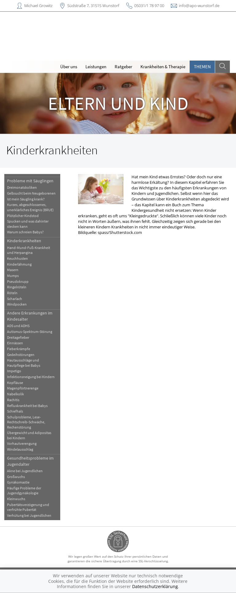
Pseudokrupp (18, 281)
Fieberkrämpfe (18, 348)
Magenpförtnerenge (22, 388)
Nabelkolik (15, 394)
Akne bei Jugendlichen (25, 470)
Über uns (68, 66)
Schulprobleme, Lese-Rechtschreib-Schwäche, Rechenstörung (26, 422)
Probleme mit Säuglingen (30, 181)
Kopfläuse (15, 382)
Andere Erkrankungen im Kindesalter (30, 316)
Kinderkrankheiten (24, 240)
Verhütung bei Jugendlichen (29, 515)
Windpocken (17, 304)
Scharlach (14, 298)
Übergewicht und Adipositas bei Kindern (29, 435)
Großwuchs (16, 476)
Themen (202, 66)
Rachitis (13, 399)
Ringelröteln (16, 287)
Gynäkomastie (18, 482)
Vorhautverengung (22, 443)
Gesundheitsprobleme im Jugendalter (30, 461)
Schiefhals (15, 411)
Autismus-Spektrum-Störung (29, 331)
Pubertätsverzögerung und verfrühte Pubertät (28, 507)
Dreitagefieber (18, 337)
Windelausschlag (20, 449)
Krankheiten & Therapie (162, 66)
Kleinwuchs (16, 498)
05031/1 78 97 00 (149, 5)
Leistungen (95, 66)
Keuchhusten (17, 258)
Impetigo (14, 371)
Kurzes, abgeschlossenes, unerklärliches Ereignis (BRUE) (30, 207)
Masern (12, 269)
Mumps (13, 275)
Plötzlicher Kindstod (23, 215)
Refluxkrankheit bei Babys (27, 405)
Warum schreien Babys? (25, 232)
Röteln (12, 293)
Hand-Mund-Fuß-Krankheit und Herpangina (28, 250)
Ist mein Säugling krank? (26, 199)
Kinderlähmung (19, 264)
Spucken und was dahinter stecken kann (28, 223)
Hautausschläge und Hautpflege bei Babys (23, 362)
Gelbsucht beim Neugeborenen (31, 193)
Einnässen (15, 343)
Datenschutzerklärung (155, 586)
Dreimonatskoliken (22, 187)
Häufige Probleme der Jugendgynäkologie (24, 490)
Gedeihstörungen (20, 354)
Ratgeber (123, 66)
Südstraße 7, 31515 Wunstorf (93, 5)
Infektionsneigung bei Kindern (31, 376)
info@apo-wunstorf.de (199, 5)
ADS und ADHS (18, 325)
